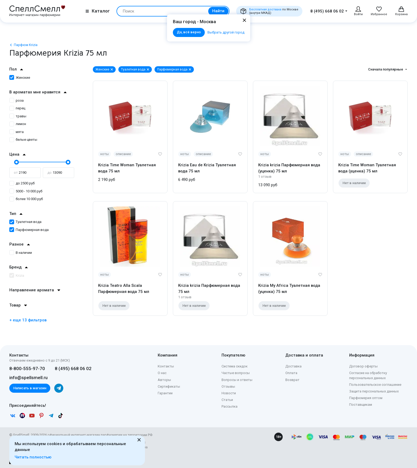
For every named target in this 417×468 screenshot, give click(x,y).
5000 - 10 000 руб (25, 191)
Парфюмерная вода (29, 229)
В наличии (20, 252)
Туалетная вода (25, 221)
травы (17, 116)
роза (16, 100)
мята (16, 131)
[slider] (16, 162)
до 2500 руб (22, 183)
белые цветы (23, 139)
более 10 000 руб (26, 198)
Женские (19, 77)
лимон (17, 123)
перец (17, 108)
